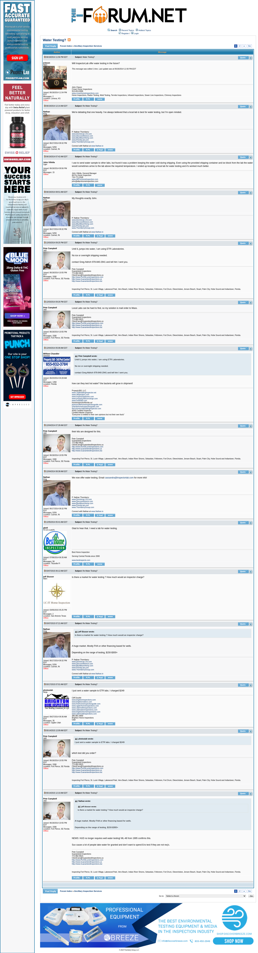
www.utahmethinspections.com (84, 708)
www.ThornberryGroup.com (83, 142)
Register (124, 33)
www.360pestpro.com (80, 395)
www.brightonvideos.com (82, 702)
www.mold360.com (79, 401)
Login (135, 33)
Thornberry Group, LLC (131, 950)
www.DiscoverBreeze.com (82, 136)
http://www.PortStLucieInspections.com (87, 277)
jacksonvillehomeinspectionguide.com (87, 405)
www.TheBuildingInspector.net (84, 393)
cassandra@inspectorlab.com (119, 477)
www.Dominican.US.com (82, 134)
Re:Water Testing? (90, 106)
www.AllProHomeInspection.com (85, 179)
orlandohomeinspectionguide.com (85, 407)
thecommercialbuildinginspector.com (86, 409)
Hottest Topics (144, 30)
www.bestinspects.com (81, 560)
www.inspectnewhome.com (83, 397)
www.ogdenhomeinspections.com (85, 706)
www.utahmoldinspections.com (84, 714)
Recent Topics (128, 30)
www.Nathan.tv (97, 146)
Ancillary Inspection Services (88, 46)
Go (249, 46)
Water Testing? (54, 40)
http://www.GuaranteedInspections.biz (87, 281)
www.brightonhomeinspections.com (86, 712)
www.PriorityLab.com (80, 140)
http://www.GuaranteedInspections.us (87, 279)
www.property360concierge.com (85, 399)
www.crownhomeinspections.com (85, 93)
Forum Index (66, 46)
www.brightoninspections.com (84, 700)
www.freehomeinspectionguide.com (86, 704)
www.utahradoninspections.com (84, 710)
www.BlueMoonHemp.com (82, 138)
